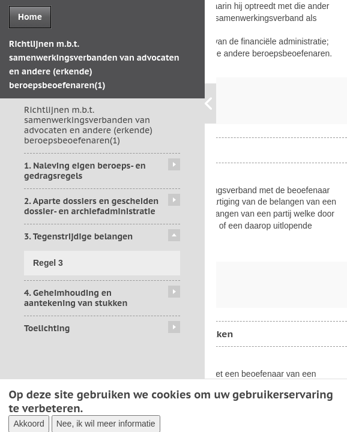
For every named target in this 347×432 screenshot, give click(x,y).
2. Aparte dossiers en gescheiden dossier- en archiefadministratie (91, 206)
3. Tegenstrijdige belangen (78, 236)
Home (30, 16)
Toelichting (47, 328)
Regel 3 (48, 263)
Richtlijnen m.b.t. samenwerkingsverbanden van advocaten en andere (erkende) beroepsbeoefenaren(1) (88, 124)
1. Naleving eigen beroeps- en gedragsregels (85, 170)
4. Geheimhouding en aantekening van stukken (75, 297)
